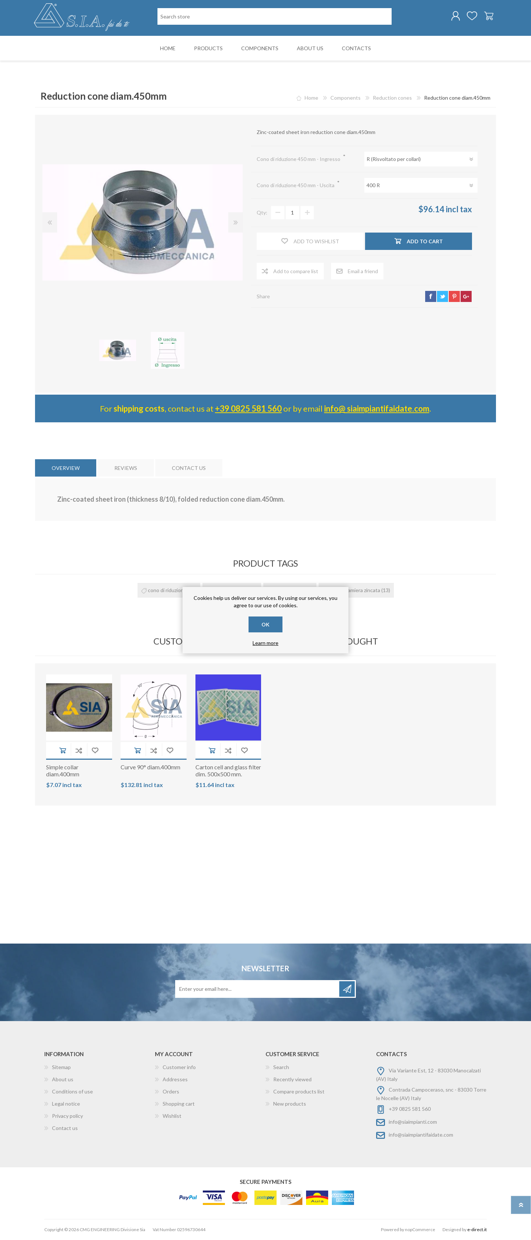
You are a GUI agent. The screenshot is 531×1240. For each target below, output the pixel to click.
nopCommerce (420, 1230)
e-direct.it (477, 1230)
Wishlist (172, 1116)
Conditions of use (72, 1092)
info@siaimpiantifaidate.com (421, 1135)
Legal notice (66, 1104)
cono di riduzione (167, 590)
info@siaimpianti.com (413, 1122)
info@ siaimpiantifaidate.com (376, 409)
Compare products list (298, 1092)
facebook (430, 296)
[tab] (65, 468)
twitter (442, 296)
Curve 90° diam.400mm (150, 767)
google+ (466, 296)
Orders (171, 1092)
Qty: (262, 213)
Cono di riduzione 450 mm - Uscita (296, 185)
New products (289, 1104)
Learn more (265, 643)
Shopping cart (487, 16)
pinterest (454, 296)
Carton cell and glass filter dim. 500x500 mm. (228, 771)
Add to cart (63, 750)
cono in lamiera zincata (354, 590)
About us (62, 1079)
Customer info (179, 1067)
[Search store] (274, 16)
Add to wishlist (95, 750)
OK (265, 624)
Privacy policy (67, 1116)
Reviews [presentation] (125, 468)
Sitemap (61, 1067)
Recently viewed (292, 1079)
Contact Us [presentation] (189, 468)
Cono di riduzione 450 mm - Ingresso (299, 159)
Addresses (175, 1079)
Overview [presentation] (66, 468)
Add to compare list (79, 750)
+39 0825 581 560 (248, 409)
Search (281, 1067)
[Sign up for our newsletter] (257, 989)
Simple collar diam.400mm (62, 771)
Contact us (65, 1128)
